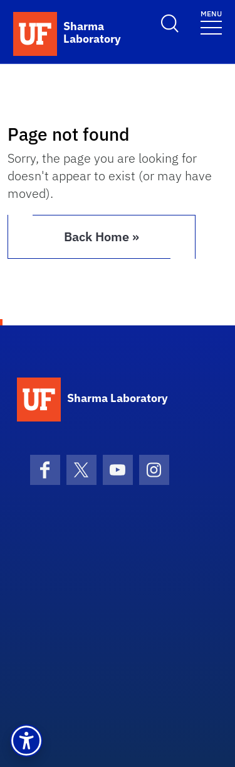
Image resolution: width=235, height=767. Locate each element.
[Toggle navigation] (211, 21)
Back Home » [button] (101, 236)
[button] (26, 740)
